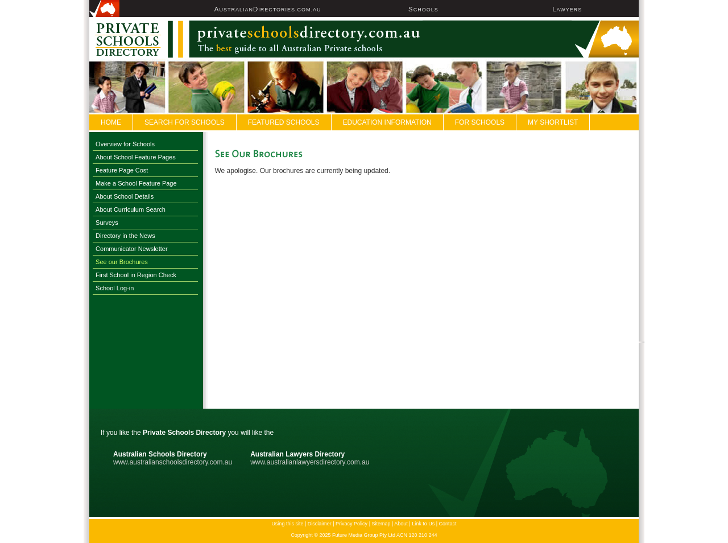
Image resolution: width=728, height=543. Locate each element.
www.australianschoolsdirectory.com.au (172, 462)
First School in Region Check (136, 275)
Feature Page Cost (122, 170)
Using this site (287, 523)
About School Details (125, 196)
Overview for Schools (125, 144)
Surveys (107, 222)
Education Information (387, 122)
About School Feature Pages (136, 157)
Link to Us (423, 523)
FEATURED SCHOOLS (284, 122)
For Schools (479, 122)
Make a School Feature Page (136, 183)
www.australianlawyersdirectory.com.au (309, 462)
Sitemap (380, 523)
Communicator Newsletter (132, 248)
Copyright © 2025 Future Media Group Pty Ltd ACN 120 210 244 (364, 535)
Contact (448, 523)
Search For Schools (184, 122)
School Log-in (115, 288)
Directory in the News (125, 235)
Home (111, 122)
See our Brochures (122, 261)
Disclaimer (320, 523)
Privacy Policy (351, 523)
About (401, 523)
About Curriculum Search (131, 209)
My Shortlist (553, 122)
